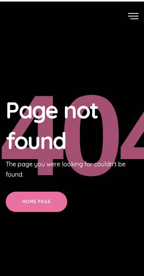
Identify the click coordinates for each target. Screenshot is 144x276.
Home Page (36, 201)
